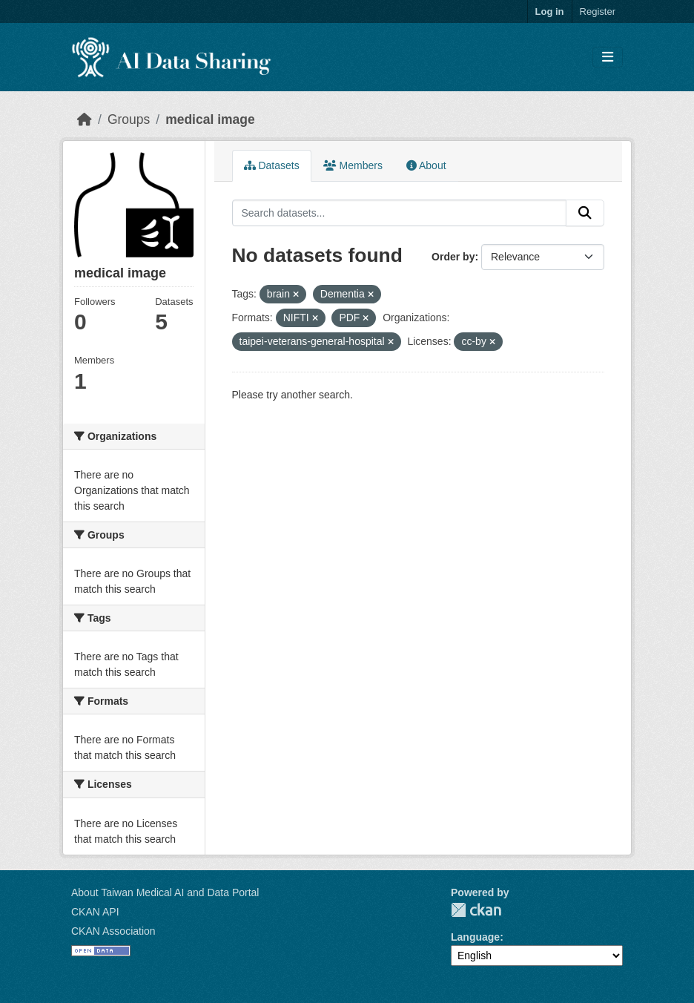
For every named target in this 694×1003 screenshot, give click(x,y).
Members (353, 165)
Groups (129, 119)
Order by (453, 257)
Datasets (272, 165)
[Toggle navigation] (607, 57)
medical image (210, 119)
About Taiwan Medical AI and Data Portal (165, 892)
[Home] (84, 119)
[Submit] (585, 213)
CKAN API (95, 912)
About (426, 165)
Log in (549, 11)
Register (597, 11)
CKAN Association (113, 931)
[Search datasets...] (399, 213)
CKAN (476, 910)
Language (475, 937)
